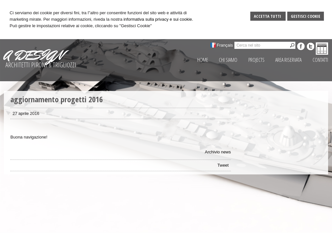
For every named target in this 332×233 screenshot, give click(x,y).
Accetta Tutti (268, 16)
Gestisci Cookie (305, 16)
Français (225, 45)
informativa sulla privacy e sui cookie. (158, 19)
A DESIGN (33, 55)
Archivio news (218, 152)
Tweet (223, 165)
